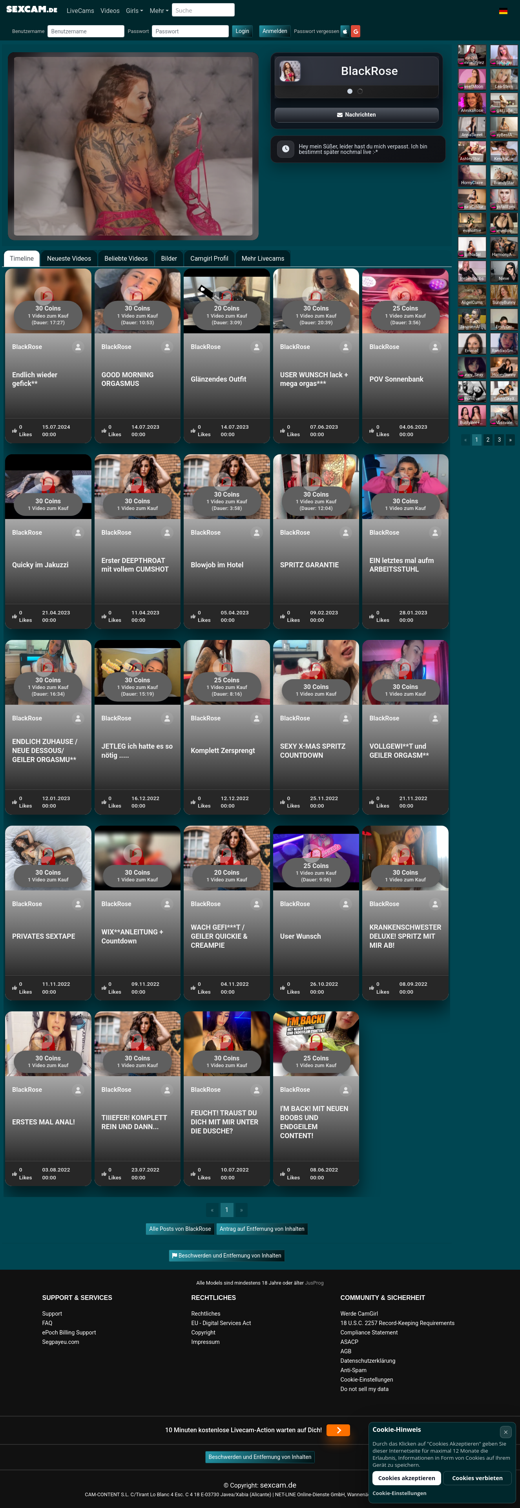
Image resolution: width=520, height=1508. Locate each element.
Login (242, 31)
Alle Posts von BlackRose (180, 1229)
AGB (346, 1351)
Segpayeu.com (61, 1342)
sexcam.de (278, 1485)
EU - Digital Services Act (221, 1323)
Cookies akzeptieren (407, 1478)
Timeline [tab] (22, 258)
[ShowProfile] (78, 347)
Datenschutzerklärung (368, 1361)
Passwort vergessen (316, 31)
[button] (503, 11)
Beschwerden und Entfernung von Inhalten (260, 1457)
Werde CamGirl (359, 1314)
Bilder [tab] (169, 258)
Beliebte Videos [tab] (126, 258)
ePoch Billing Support (69, 1332)
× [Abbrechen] (506, 1432)
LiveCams (80, 11)
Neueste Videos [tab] (69, 258)
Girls (132, 11)
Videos (110, 11)
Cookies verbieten (477, 1478)
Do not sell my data (365, 1389)
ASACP (350, 1342)
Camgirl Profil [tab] (209, 258)
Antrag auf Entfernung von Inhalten (262, 1229)
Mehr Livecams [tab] (263, 258)
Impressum (206, 1342)
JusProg (314, 1283)
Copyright (203, 1332)
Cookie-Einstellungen (367, 1379)
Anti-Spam (354, 1370)
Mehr (157, 11)
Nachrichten (356, 115)
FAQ (47, 1323)
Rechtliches (206, 1314)
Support (52, 1314)
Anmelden (275, 31)
